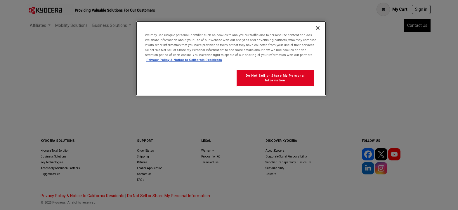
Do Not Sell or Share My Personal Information (275, 78)
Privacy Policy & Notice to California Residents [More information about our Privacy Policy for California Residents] (184, 60)
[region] (231, 58)
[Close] (317, 28)
